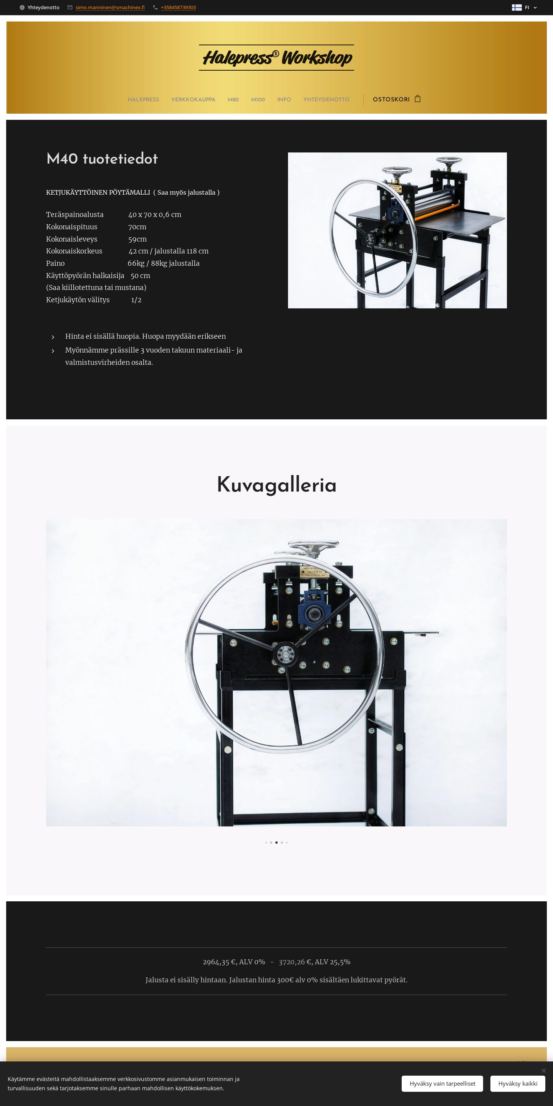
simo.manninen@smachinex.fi (110, 7)
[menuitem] (137, 100)
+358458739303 (178, 7)
